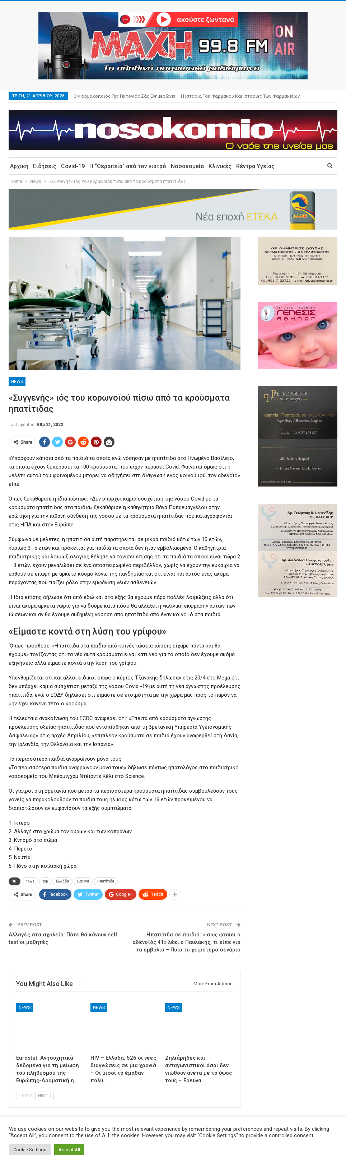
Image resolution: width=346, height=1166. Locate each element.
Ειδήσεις (44, 166)
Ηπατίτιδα (105, 881)
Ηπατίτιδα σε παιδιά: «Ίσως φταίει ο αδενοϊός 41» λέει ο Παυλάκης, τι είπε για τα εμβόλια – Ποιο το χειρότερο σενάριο (186, 942)
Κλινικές (220, 166)
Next (44, 1095)
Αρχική (19, 166)
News (17, 381)
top (45, 881)
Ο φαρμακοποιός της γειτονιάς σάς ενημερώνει (125, 96)
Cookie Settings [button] (29, 1149)
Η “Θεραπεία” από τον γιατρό (127, 166)
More (188, 96)
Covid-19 (73, 166)
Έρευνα (83, 881)
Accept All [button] (69, 1149)
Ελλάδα (62, 881)
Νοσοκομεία (187, 166)
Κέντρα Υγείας (255, 166)
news (29, 881)
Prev (25, 1095)
